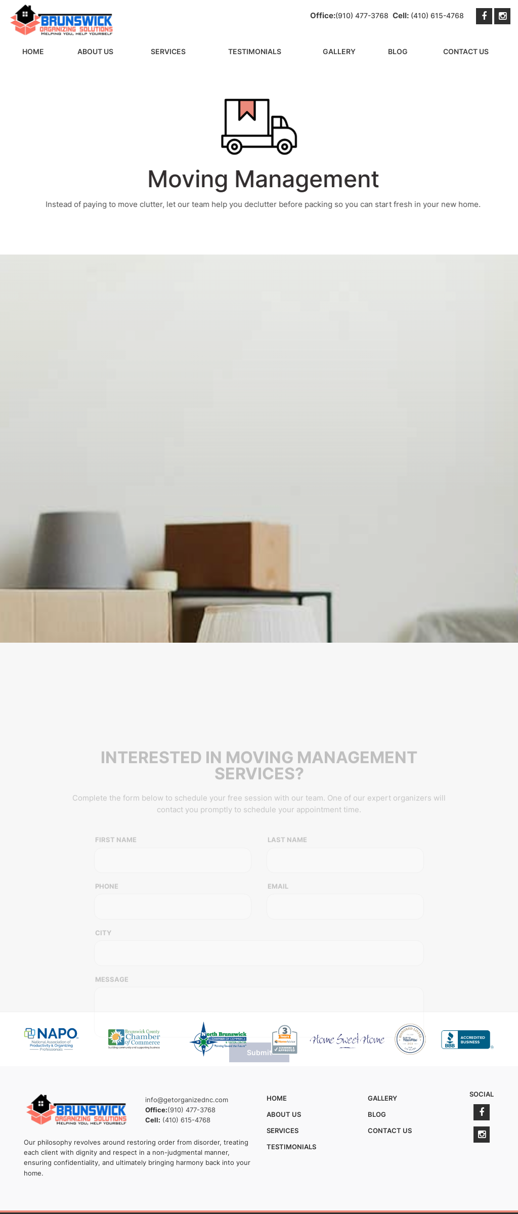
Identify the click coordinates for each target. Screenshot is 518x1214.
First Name (116, 948)
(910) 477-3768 (361, 15)
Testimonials (254, 51)
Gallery (339, 51)
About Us (95, 51)
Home (33, 51)
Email (278, 994)
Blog (398, 51)
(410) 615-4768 (437, 15)
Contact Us (466, 51)
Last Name (287, 948)
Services (168, 51)
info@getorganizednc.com (186, 1100)
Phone (106, 994)
